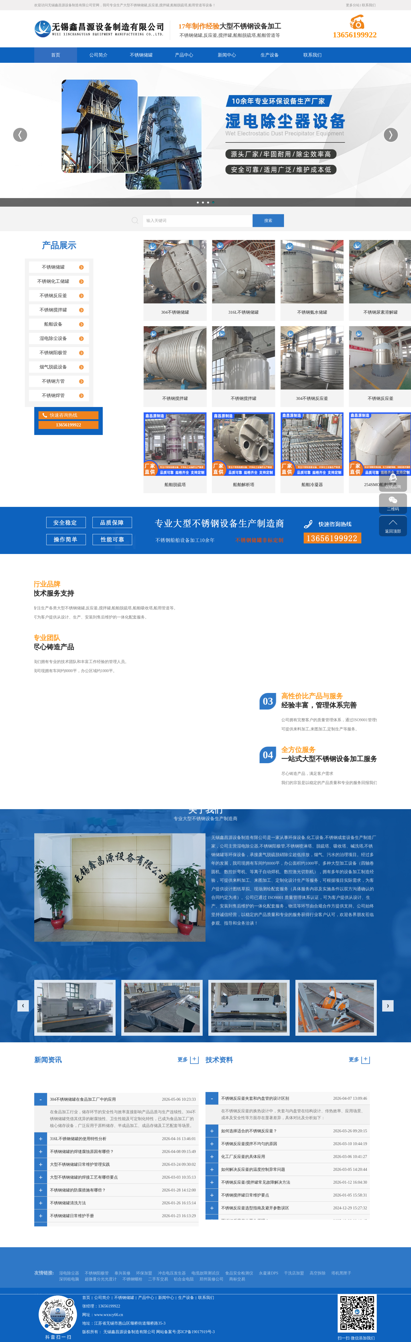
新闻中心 (227, 55)
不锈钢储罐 (141, 55)
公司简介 (98, 55)
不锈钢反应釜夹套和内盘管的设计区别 (255, 1212)
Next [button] (391, 135)
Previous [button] (20, 135)
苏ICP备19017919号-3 (196, 1332)
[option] (205, 135)
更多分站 (353, 5)
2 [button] (203, 202)
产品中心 (184, 55)
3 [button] (208, 202)
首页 (55, 55)
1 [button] (198, 202)
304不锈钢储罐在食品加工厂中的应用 (83, 1218)
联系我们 (369, 5)
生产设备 (270, 55)
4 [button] (213, 202)
